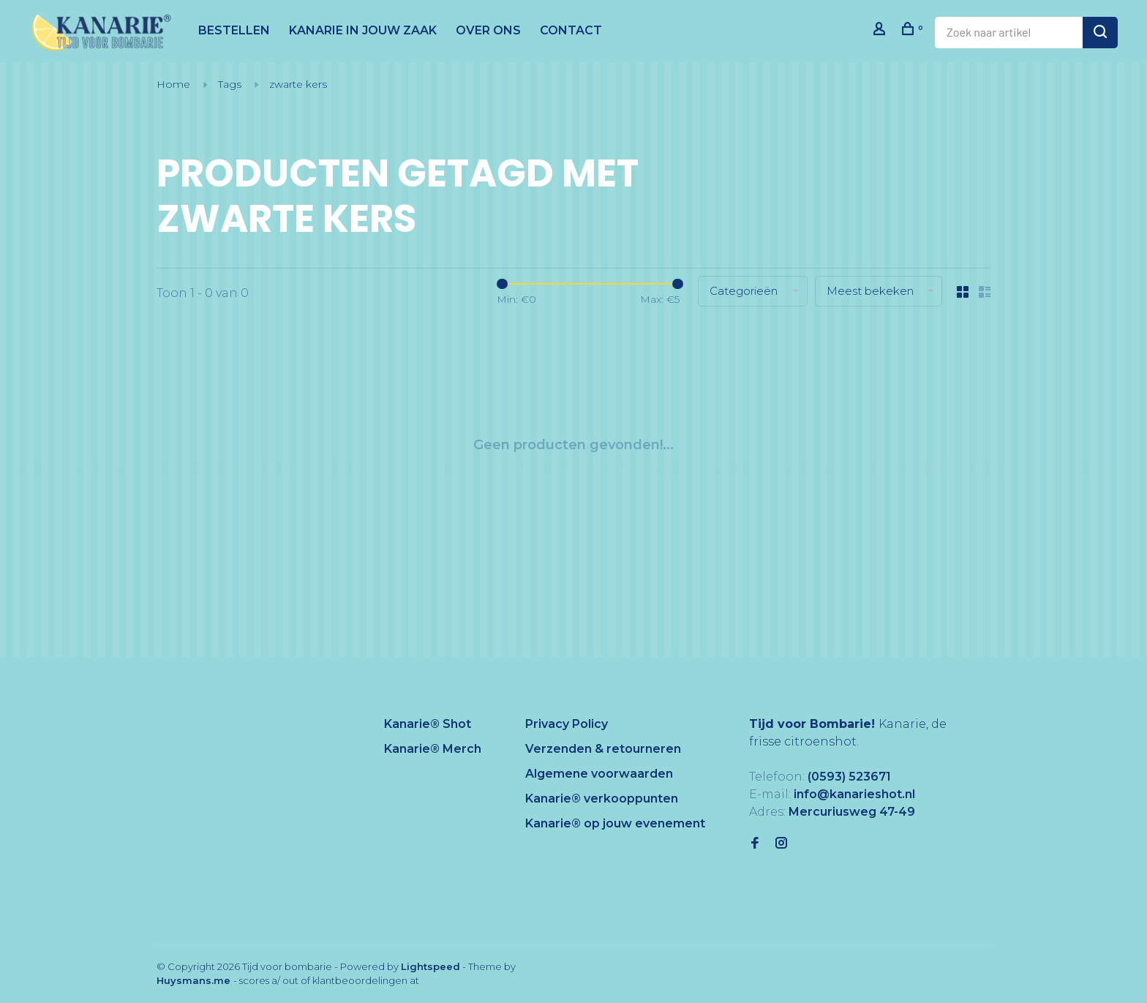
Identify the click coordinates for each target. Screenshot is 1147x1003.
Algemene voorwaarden (599, 774)
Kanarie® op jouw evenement (615, 823)
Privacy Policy (566, 724)
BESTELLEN (234, 30)
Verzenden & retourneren (603, 749)
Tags (229, 84)
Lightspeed (430, 966)
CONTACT (571, 30)
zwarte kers (298, 84)
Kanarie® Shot (427, 724)
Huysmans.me (195, 980)
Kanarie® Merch (432, 749)
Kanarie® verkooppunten (601, 798)
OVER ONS (488, 30)
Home (173, 84)
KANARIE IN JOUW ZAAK (363, 30)
